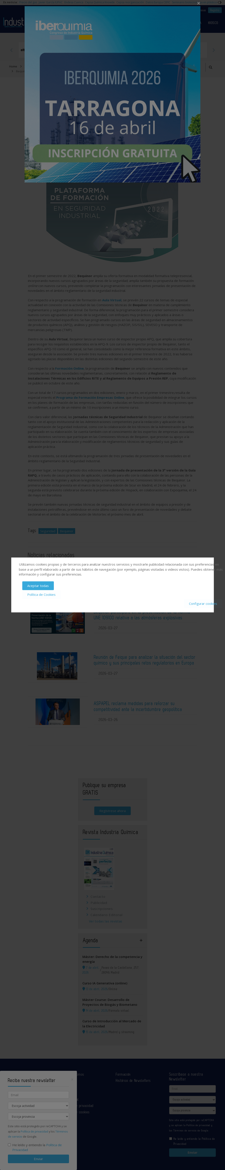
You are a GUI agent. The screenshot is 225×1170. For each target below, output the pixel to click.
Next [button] (213, 50)
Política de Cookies (41, 594)
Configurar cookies (203, 603)
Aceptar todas (38, 585)
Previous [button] (11, 50)
